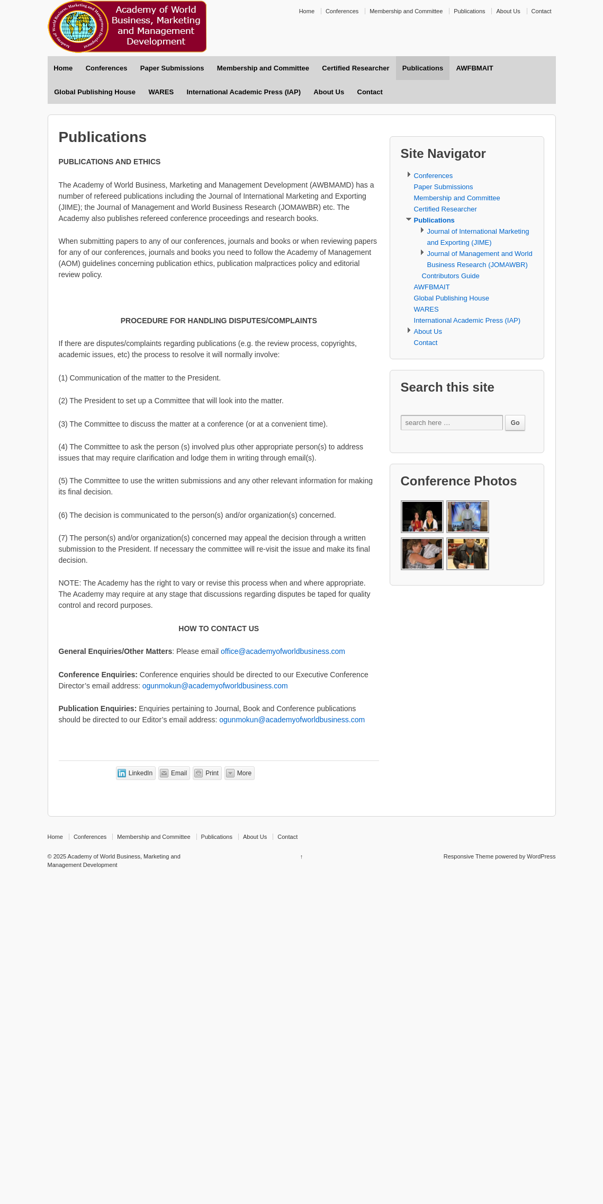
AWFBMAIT (474, 68)
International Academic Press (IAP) (243, 92)
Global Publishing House (95, 92)
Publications (469, 11)
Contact (542, 11)
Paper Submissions (172, 68)
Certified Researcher (355, 68)
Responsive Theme (469, 856)
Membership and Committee (406, 11)
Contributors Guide (451, 276)
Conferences (342, 11)
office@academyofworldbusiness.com (283, 651)
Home (306, 11)
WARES (161, 92)
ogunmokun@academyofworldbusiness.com (215, 685)
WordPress (541, 856)
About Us (508, 11)
